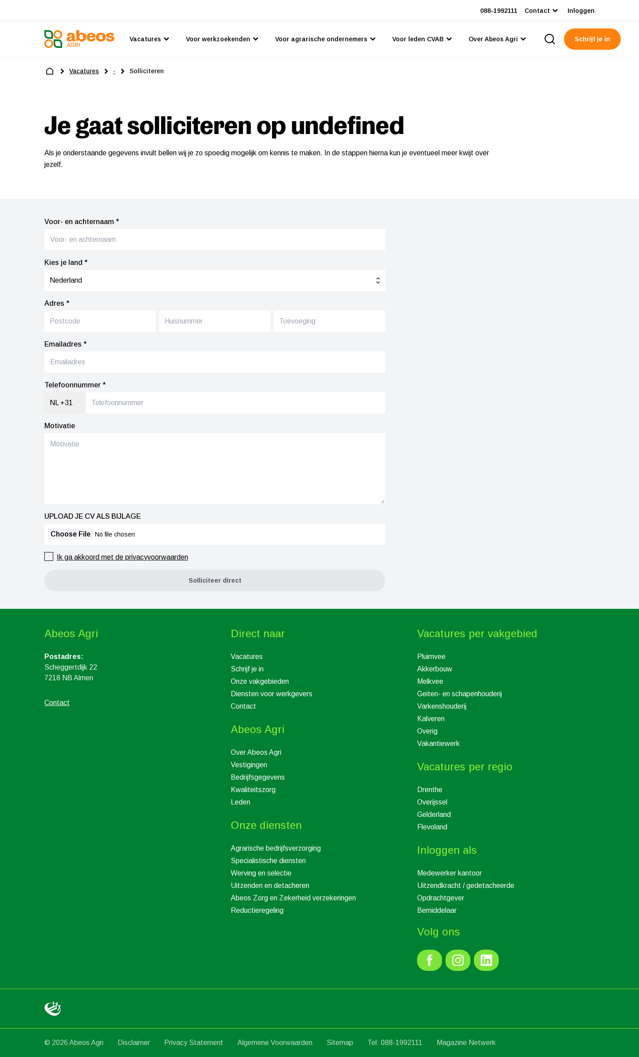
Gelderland (434, 814)
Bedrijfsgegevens (258, 777)
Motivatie (59, 426)
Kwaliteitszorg (253, 789)
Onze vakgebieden (260, 681)
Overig (427, 731)
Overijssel (432, 802)
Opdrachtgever (440, 898)
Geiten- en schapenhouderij (459, 694)
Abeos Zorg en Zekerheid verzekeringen (293, 898)
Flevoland (432, 827)
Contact (243, 706)
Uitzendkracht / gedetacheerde (465, 885)
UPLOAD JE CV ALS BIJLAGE (92, 516)
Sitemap (340, 1042)
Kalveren (431, 718)
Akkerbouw (434, 669)
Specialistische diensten (268, 860)
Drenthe (429, 789)
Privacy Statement (193, 1042)
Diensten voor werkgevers (271, 694)
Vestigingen (249, 765)
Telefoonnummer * (75, 385)
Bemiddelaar (437, 910)
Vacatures (247, 656)
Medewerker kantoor (449, 873)
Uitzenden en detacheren (270, 885)
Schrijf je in (247, 669)
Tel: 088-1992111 (394, 1042)
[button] (214, 580)
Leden (240, 802)
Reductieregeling (257, 910)
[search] (549, 39)
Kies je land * (65, 262)
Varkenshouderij (441, 706)
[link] (429, 960)
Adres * (56, 303)
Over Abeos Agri (256, 752)
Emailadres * (65, 344)
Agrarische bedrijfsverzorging (276, 848)
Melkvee (430, 681)
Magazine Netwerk (466, 1042)
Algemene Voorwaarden (274, 1042)
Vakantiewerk (438, 743)
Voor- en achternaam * (81, 221)
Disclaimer (134, 1042)
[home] (49, 71)
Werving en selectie (261, 873)
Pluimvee (431, 656)
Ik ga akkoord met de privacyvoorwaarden (122, 557)
